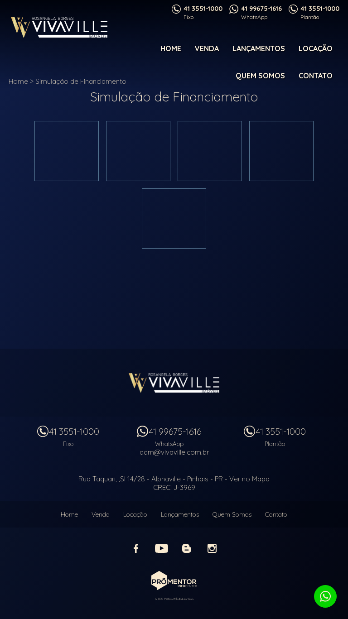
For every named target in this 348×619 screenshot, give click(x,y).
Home (170, 48)
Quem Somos (260, 75)
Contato (316, 75)
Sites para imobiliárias (174, 598)
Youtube (161, 548)
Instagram (212, 548)
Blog (187, 548)
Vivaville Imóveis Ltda (174, 383)
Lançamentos (258, 48)
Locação (316, 48)
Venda (207, 48)
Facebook (136, 548)
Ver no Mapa (249, 479)
